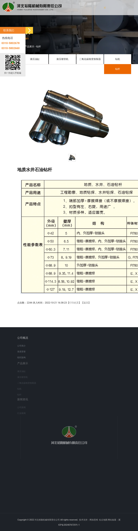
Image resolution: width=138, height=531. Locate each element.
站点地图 (103, 520)
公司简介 (21, 347)
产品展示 (29, 46)
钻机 (117, 59)
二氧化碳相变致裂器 (90, 59)
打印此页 (74, 302)
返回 (86, 302)
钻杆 (38, 46)
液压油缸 (35, 59)
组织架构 (21, 359)
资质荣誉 (21, 353)
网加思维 (94, 520)
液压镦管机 (62, 59)
